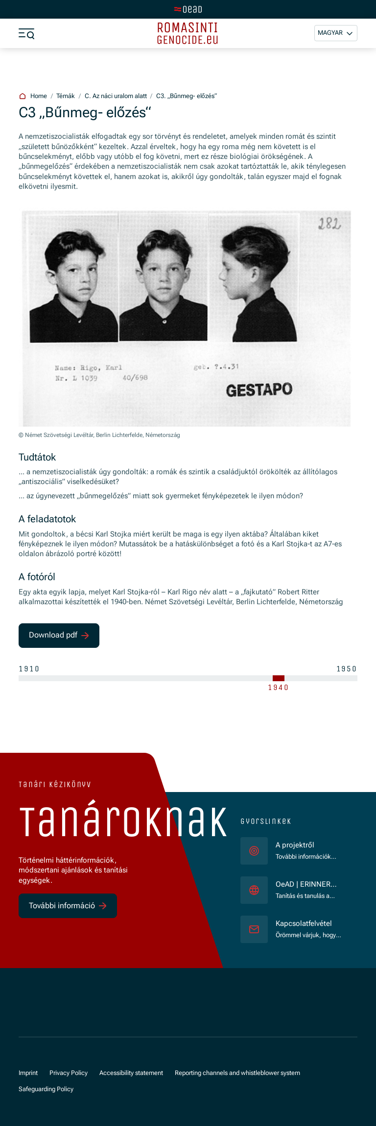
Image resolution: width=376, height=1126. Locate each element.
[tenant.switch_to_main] (188, 9)
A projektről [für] (295, 845)
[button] (335, 33)
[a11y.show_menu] (26, 33)
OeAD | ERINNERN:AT (308, 885)
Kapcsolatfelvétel (304, 924)
